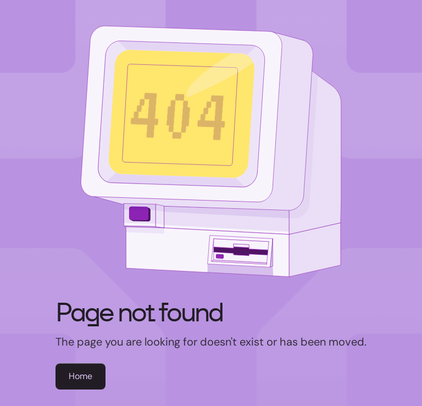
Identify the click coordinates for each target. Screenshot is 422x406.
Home (80, 376)
